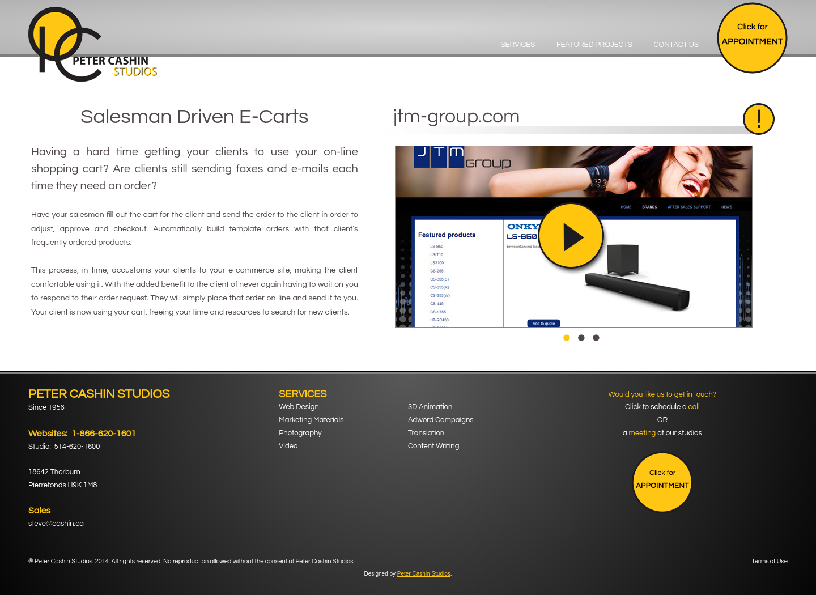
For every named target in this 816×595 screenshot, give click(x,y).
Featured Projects (594, 45)
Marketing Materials (311, 420)
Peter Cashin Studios (423, 574)
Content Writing (433, 446)
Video (288, 446)
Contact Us (676, 45)
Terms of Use (770, 561)
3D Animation (430, 407)
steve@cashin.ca (56, 524)
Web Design (299, 407)
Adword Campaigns (441, 420)
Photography (300, 433)
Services (518, 45)
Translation (426, 433)
